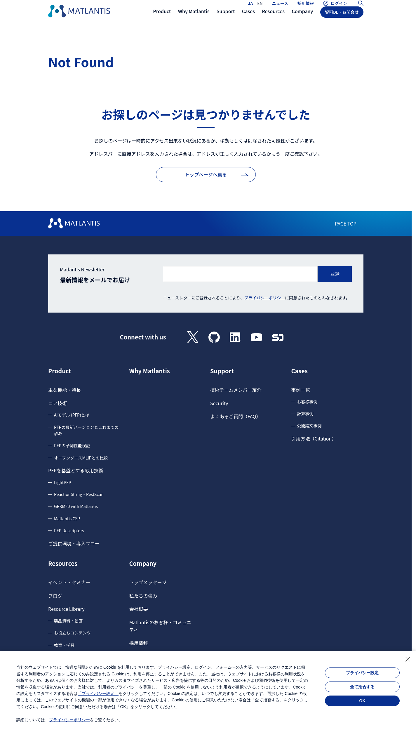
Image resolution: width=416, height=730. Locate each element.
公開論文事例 (309, 426)
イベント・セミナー (69, 582)
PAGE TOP (345, 223)
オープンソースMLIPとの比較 (81, 458)
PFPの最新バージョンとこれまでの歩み (86, 430)
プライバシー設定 (362, 672)
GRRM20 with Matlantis (76, 506)
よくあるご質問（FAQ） (235, 416)
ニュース (280, 8)
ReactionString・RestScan (79, 494)
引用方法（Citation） (314, 438)
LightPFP (62, 482)
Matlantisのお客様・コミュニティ (160, 626)
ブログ (55, 595)
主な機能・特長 (64, 389)
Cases (299, 370)
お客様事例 (307, 402)
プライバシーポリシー (264, 298)
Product (59, 370)
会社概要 (138, 608)
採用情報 (305, 8)
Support (222, 370)
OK (362, 700)
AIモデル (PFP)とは (71, 415)
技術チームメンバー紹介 (236, 389)
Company (143, 563)
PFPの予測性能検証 (72, 445)
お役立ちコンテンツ (72, 633)
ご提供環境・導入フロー (74, 543)
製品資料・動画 (68, 621)
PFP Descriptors (69, 530)
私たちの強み (143, 595)
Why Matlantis (149, 370)
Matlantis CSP (67, 518)
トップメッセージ (148, 582)
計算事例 (305, 414)
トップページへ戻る (206, 174)
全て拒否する (362, 686)
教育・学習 (64, 645)
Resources (62, 563)
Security (219, 403)
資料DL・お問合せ (342, 22)
